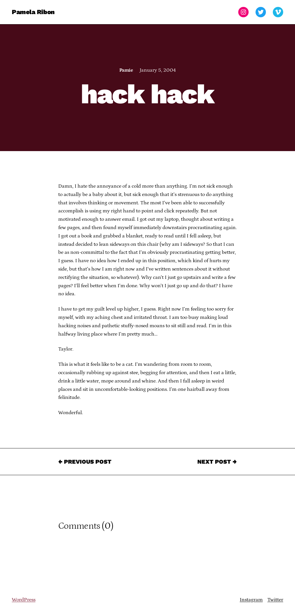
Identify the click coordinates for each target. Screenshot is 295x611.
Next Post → (217, 461)
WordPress (23, 600)
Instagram (251, 600)
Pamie (126, 70)
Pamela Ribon (33, 12)
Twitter (275, 600)
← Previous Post (84, 461)
